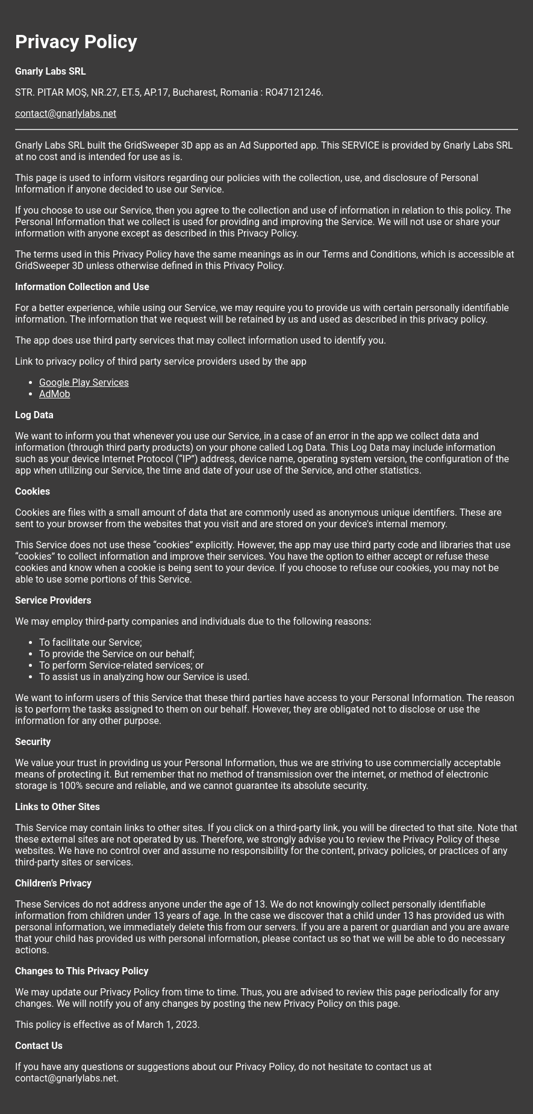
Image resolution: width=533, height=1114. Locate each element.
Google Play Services (84, 382)
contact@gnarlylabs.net (65, 113)
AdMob (54, 394)
